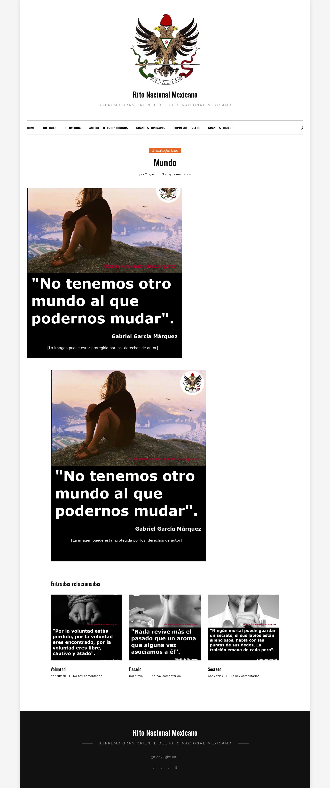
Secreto (214, 669)
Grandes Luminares (150, 127)
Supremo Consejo (186, 127)
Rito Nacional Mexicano (165, 94)
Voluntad (58, 669)
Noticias (49, 127)
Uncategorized (165, 150)
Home (31, 127)
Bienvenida (73, 127)
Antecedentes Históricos (108, 127)
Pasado (135, 669)
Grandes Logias (219, 127)
